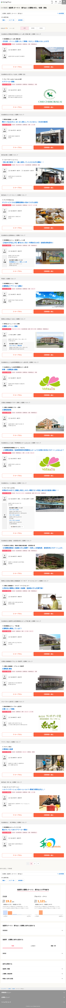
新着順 (32, 28)
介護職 (9, 988)
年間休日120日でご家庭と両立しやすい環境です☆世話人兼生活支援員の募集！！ (30, 490)
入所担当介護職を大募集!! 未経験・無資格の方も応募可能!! (22, 588)
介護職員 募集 (7, 669)
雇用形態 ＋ (21, 20)
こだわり (33, 945)
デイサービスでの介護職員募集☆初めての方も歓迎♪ (20, 202)
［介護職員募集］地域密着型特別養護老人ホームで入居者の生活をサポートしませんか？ (33, 450)
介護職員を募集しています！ (12, 628)
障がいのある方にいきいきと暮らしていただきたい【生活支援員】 (25, 122)
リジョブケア (3, 988)
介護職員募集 (6, 410)
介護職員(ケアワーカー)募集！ (12, 286)
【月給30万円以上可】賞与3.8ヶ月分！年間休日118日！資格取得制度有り (27, 243)
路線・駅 (53, 945)
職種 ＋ (4, 20)
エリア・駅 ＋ (12, 20)
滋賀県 (13, 988)
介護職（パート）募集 (10, 326)
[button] (33, 47)
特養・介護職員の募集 (10, 369)
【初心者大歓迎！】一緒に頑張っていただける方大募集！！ (23, 162)
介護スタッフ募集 (8, 709)
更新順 (41, 28)
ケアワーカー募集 (8, 82)
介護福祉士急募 (7, 749)
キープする (17, 67)
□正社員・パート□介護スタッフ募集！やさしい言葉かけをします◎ (25, 41)
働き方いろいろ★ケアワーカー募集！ (15, 830)
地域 (13, 945)
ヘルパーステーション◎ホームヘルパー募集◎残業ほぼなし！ (23, 789)
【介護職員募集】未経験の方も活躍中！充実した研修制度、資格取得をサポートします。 (33, 548)
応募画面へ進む (49, 67)
